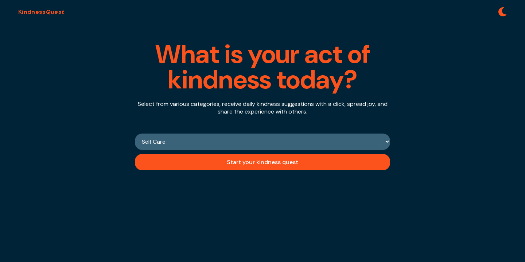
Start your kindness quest (262, 162)
